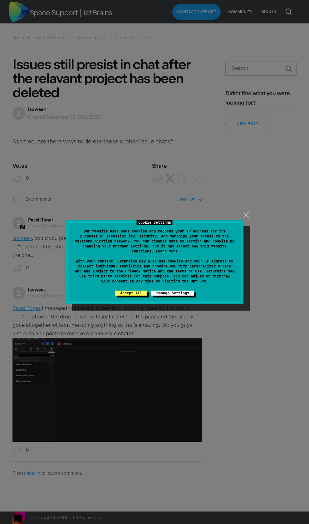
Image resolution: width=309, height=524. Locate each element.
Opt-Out (198, 281)
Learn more (167, 251)
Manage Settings (172, 293)
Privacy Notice (140, 271)
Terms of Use (188, 271)
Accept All (131, 293)
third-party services (110, 276)
